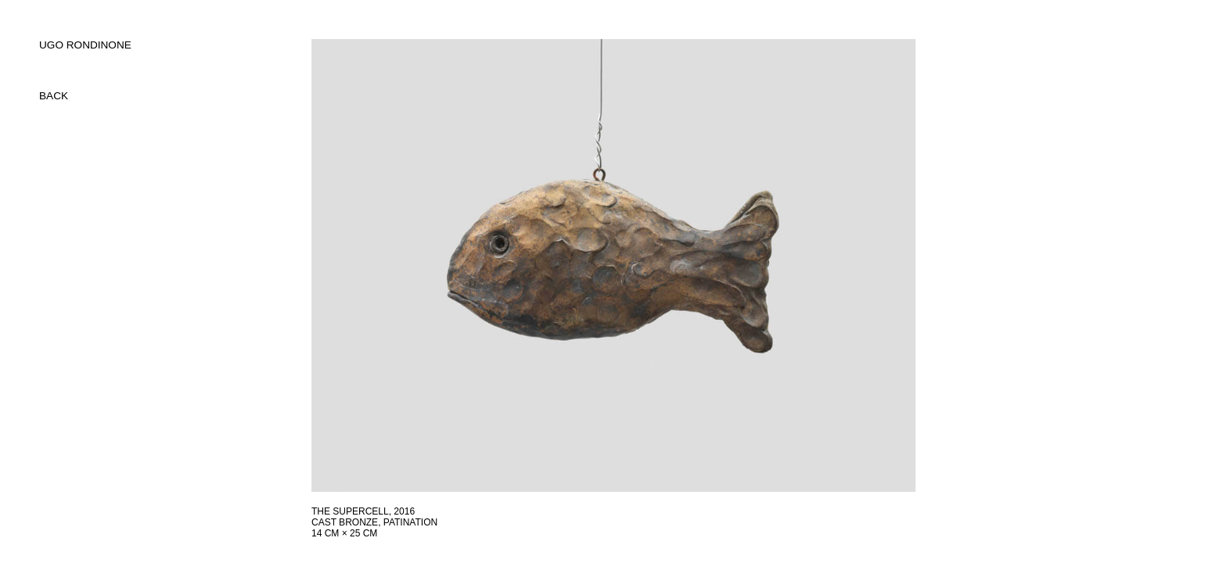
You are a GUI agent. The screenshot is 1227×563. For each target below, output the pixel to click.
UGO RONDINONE (85, 45)
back (53, 96)
